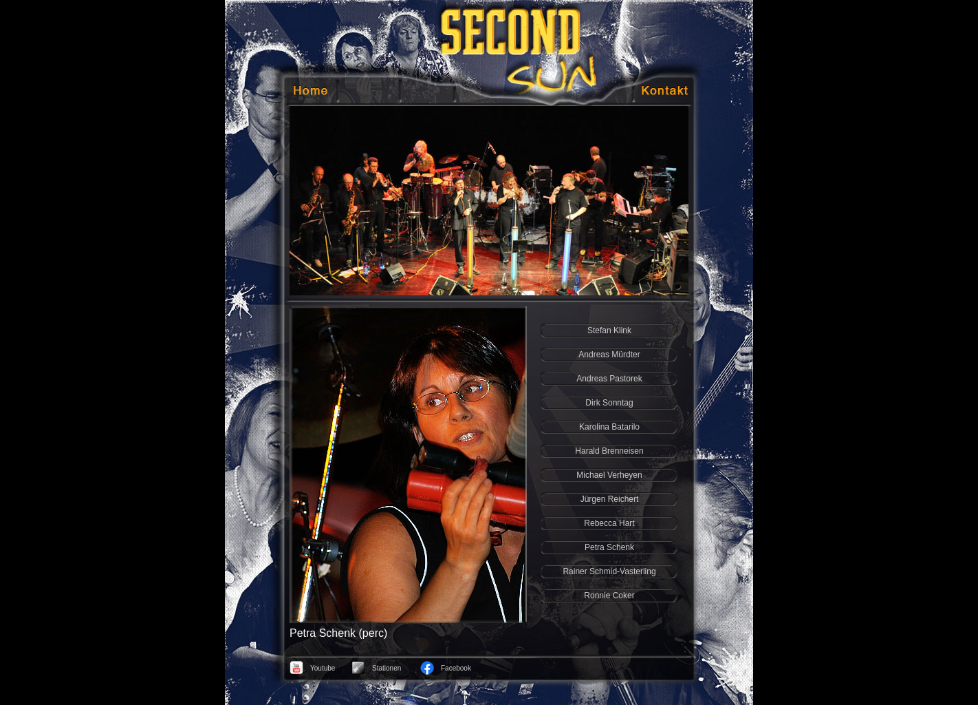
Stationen (386, 668)
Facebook (456, 668)
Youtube (322, 668)
